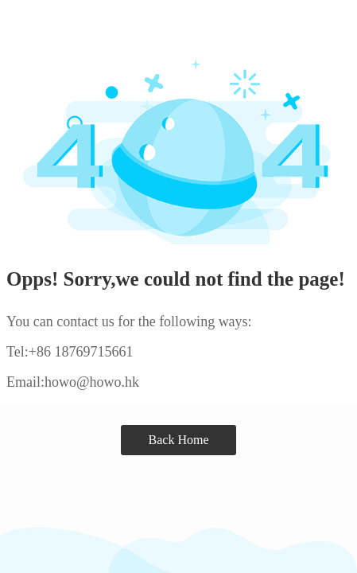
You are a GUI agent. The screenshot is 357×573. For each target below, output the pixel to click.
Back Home (179, 439)
